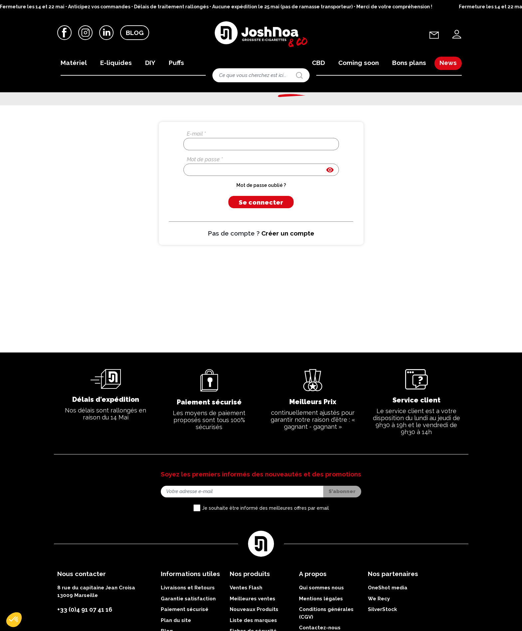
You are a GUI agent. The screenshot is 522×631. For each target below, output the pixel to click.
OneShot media (387, 624)
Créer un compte (287, 269)
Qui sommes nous (321, 624)
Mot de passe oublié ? (261, 221)
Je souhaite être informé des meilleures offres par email (265, 544)
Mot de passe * (205, 196)
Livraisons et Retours (188, 624)
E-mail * (196, 170)
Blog (134, 33)
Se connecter (261, 238)
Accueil (63, 101)
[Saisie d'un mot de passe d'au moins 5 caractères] (261, 206)
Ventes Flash (246, 624)
